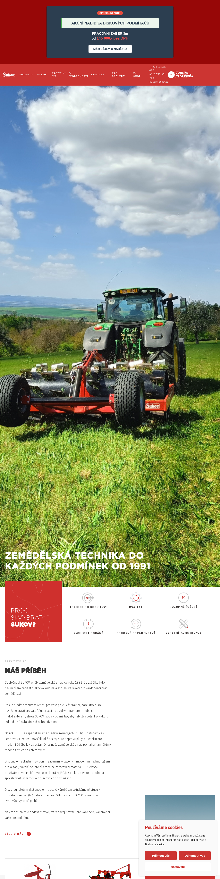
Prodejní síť (59, 75)
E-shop (137, 75)
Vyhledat (177, 74)
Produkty (26, 74)
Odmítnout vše (194, 855)
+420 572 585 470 (157, 68)
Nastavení (178, 866)
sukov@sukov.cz (158, 81)
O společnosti (78, 75)
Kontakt (98, 74)
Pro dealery (118, 75)
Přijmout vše (161, 855)
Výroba (43, 74)
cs (184, 74)
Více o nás (14, 834)
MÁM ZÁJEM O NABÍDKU (110, 49)
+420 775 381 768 (157, 76)
